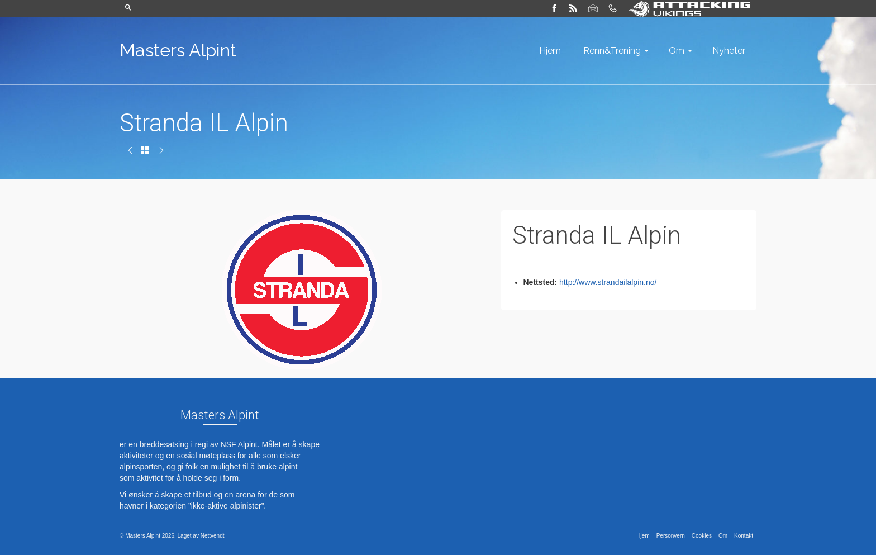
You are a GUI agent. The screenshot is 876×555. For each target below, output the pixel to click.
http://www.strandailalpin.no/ (607, 282)
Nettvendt (213, 536)
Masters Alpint (178, 50)
